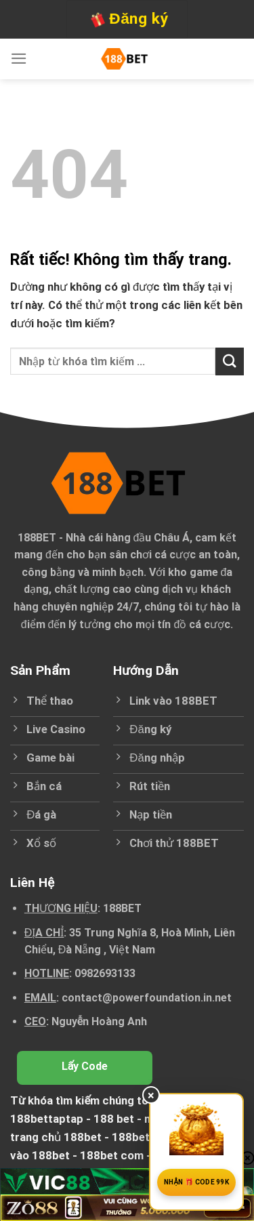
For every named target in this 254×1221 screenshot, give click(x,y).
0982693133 (105, 973)
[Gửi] (229, 361)
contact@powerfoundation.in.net (147, 997)
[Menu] (19, 58)
